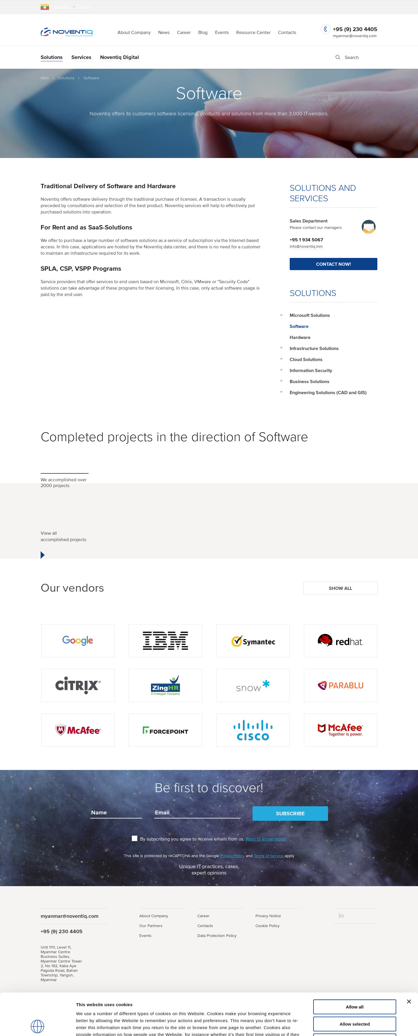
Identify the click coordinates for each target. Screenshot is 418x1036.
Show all (340, 588)
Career (184, 32)
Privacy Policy (232, 855)
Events (222, 32)
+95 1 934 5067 (306, 239)
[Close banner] (409, 960)
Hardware (300, 337)
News (164, 32)
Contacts (287, 32)
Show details (304, 1024)
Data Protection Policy (217, 935)
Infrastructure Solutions (314, 348)
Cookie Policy (267, 925)
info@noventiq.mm (306, 246)
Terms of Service (269, 855)
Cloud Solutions (306, 359)
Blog (203, 32)
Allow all (355, 965)
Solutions (52, 57)
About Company (134, 32)
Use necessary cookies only (355, 999)
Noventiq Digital (119, 57)
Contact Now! (333, 264)
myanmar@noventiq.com (354, 35)
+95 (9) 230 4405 (355, 29)
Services (81, 57)
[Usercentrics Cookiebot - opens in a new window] (37, 1024)
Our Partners (151, 925)
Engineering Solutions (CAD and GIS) (328, 392)
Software (299, 326)
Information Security (311, 370)
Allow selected (355, 982)
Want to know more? (266, 838)
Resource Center (253, 32)
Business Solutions (309, 381)
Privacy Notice (268, 915)
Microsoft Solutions (310, 315)
